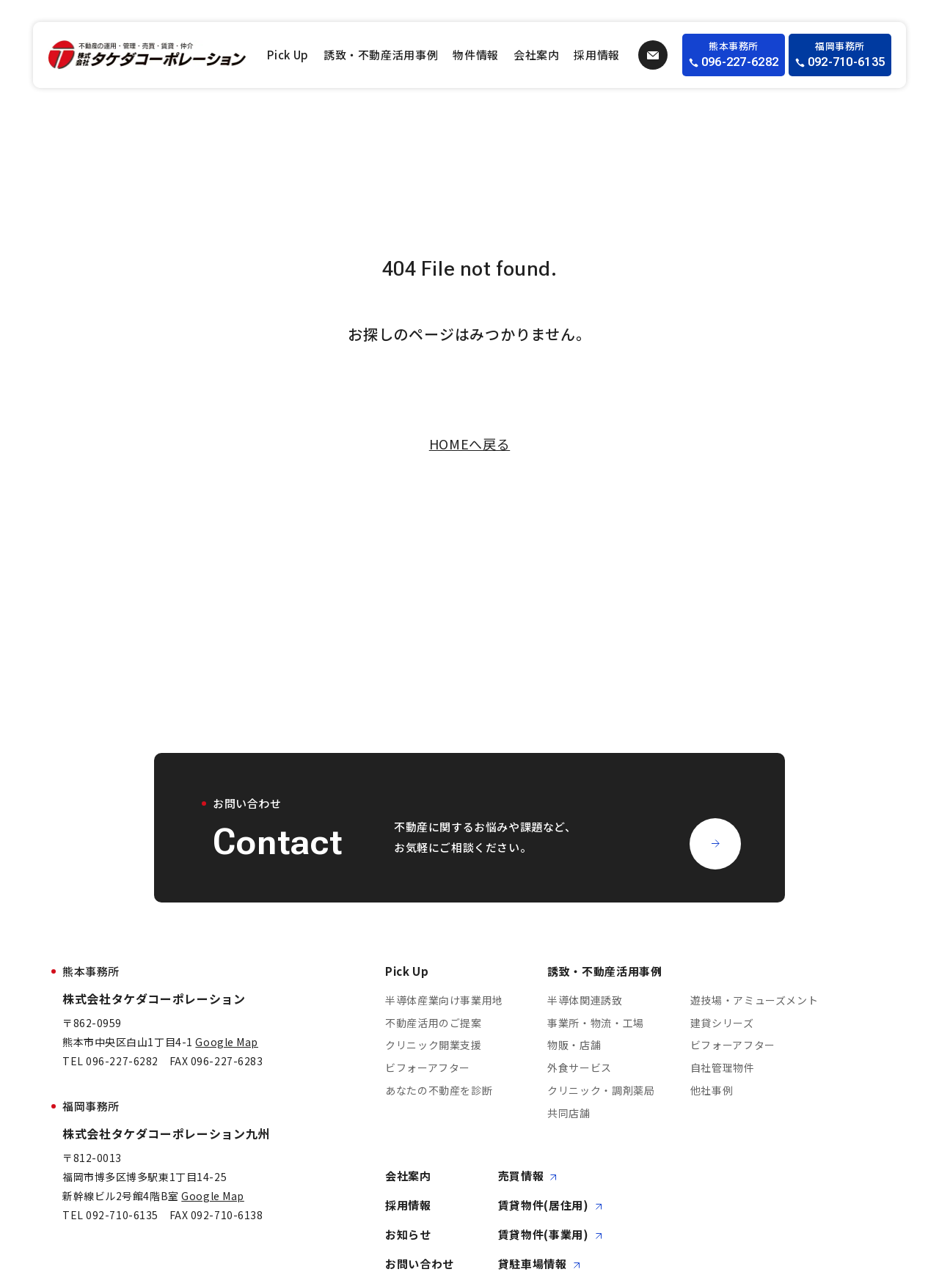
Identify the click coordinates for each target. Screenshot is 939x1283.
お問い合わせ (419, 1264)
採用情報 (597, 54)
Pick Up (287, 54)
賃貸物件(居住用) (550, 1205)
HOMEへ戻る (469, 443)
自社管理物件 (722, 1068)
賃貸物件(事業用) (550, 1235)
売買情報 (528, 1176)
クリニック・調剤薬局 (600, 1090)
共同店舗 (569, 1113)
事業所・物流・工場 (595, 1022)
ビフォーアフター (427, 1068)
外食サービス (579, 1068)
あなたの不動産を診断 (438, 1090)
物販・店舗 (574, 1045)
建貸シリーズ (722, 1022)
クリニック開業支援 (433, 1045)
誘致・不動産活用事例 (381, 54)
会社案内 (537, 54)
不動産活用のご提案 (433, 1022)
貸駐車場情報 (539, 1264)
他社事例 (712, 1090)
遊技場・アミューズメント (754, 1000)
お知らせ (408, 1235)
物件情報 (476, 54)
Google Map (226, 1041)
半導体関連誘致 (584, 1000)
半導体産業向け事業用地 (444, 1000)
